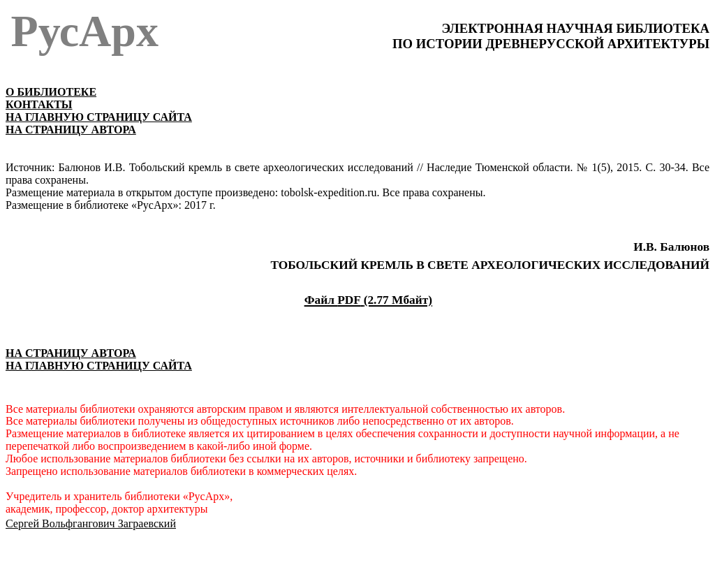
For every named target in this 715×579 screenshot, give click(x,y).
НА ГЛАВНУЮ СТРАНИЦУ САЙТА (99, 117)
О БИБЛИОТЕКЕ (51, 92)
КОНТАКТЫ (39, 104)
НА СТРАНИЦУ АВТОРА (71, 129)
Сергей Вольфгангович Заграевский (91, 523)
